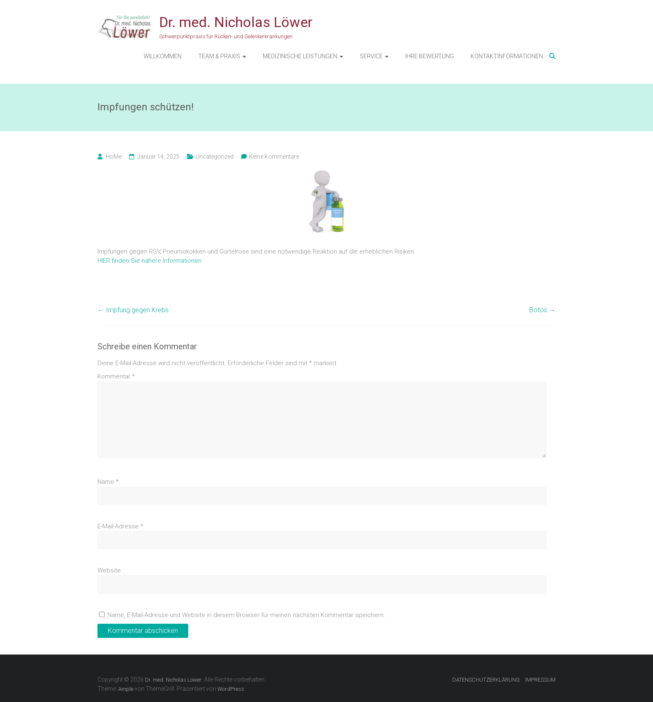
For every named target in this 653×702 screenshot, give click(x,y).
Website (109, 570)
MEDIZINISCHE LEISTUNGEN (300, 56)
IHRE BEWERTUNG (429, 56)
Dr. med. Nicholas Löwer (235, 22)
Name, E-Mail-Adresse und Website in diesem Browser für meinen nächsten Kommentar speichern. (246, 615)
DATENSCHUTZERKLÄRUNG (486, 680)
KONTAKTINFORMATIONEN (507, 56)
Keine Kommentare (274, 156)
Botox (542, 310)
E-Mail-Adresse (120, 526)
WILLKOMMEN (163, 56)
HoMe (114, 156)
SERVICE (371, 56)
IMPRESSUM (540, 680)
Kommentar (116, 376)
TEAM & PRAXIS (219, 56)
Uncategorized (215, 156)
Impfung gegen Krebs (133, 310)
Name (108, 481)
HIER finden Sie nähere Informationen (149, 260)
